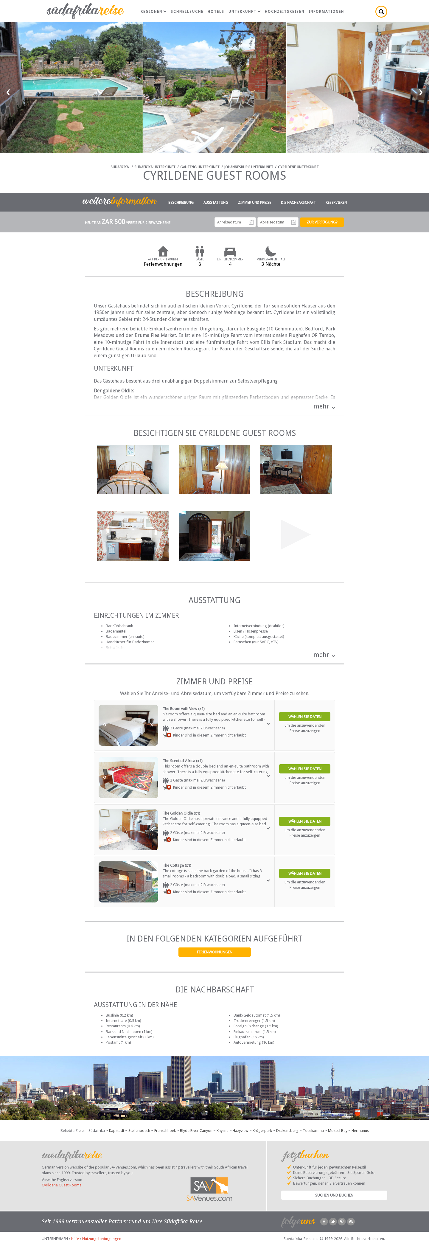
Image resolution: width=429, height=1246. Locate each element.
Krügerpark (262, 1130)
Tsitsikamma (313, 1130)
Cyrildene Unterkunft (298, 167)
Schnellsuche (187, 12)
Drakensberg (287, 1130)
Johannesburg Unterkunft (248, 167)
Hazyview (240, 1130)
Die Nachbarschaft (298, 203)
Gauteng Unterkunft (200, 167)
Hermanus (360, 1130)
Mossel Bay (337, 1130)
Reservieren (336, 203)
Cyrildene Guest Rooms (61, 1185)
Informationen (326, 12)
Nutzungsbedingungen (101, 1238)
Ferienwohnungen (214, 952)
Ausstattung (215, 203)
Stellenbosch (139, 1130)
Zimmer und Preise (254, 203)
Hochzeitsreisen (284, 12)
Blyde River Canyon (196, 1130)
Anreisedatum (251, 222)
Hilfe (75, 1238)
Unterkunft (245, 12)
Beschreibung (181, 203)
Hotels (216, 12)
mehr (321, 406)
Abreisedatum (293, 222)
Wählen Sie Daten (304, 716)
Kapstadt (116, 1130)
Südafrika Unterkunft (154, 167)
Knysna (223, 1130)
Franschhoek (165, 1130)
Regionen (154, 12)
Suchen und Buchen (334, 1195)
